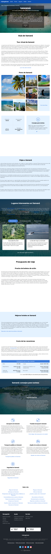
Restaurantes (37, 220)
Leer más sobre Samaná (25, 67)
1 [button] (36, 131)
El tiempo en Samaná (13, 491)
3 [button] (39, 131)
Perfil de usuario (29, 516)
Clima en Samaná (37, 491)
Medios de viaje (6, 523)
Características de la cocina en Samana (13, 497)
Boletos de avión (6, 516)
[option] (13, 237)
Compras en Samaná (13, 500)
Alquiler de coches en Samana (38, 455)
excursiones (22, 209)
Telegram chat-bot (18, 518)
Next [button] (50, 237)
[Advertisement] (25, 144)
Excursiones (5, 521)
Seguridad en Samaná (13, 477)
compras (36, 211)
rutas (9, 211)
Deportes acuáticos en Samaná (37, 500)
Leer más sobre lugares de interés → (25, 252)
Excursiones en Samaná (37, 497)
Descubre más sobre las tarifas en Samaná (11, 331)
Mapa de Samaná (13, 489)
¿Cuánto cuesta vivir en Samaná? (38, 493)
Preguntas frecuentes (19, 516)
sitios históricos (10, 208)
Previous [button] (1, 237)
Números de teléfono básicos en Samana (37, 502)
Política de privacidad (20, 542)
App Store (28, 518)
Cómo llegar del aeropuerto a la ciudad (38, 434)
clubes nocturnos (11, 214)
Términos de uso (11, 542)
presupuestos (13, 347)
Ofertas (4, 518)
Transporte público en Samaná (12, 456)
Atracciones (13, 220)
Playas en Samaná (37, 489)
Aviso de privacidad (39, 542)
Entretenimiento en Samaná (37, 499)
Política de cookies (30, 542)
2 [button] (38, 131)
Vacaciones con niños (25, 220)
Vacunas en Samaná (13, 504)
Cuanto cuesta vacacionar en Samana (13, 502)
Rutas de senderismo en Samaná (13, 499)
